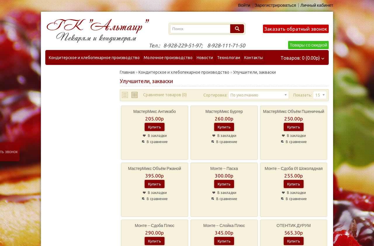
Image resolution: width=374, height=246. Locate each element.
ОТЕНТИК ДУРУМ (294, 225)
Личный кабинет (316, 5)
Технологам (228, 57)
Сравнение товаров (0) (165, 94)
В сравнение (157, 142)
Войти (244, 5)
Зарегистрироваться (275, 5)
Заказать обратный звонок (295, 29)
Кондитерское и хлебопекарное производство (94, 57)
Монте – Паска (224, 168)
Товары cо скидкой (308, 45)
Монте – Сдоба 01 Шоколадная (294, 168)
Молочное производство (168, 57)
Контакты (253, 57)
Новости (205, 57)
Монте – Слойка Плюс (224, 225)
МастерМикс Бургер (224, 111)
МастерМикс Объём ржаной (154, 168)
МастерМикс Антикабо (154, 111)
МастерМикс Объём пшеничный (293, 111)
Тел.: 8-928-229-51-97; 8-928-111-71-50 (197, 45)
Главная (127, 72)
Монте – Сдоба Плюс (154, 225)
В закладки (157, 135)
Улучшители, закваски (254, 72)
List (125, 95)
